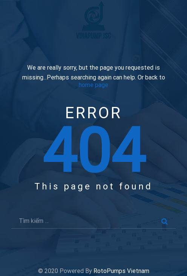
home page (93, 85)
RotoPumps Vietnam (121, 270)
